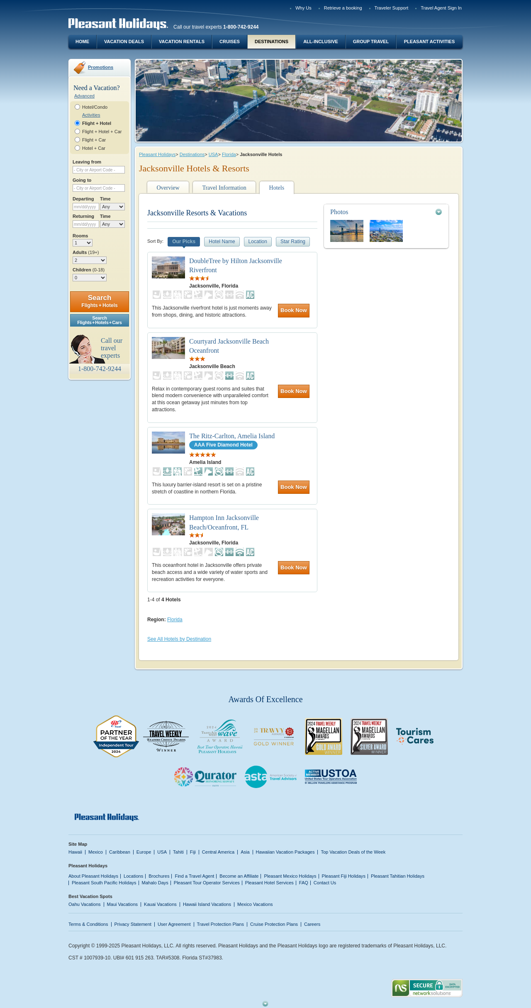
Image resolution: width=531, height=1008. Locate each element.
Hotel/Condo (94, 107)
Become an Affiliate (238, 876)
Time (105, 198)
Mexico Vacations (255, 904)
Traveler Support (392, 7)
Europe (143, 851)
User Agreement (174, 924)
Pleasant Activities (429, 41)
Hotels (277, 188)
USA (213, 154)
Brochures (159, 876)
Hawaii (75, 851)
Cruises (229, 41)
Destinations (271, 41)
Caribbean (119, 851)
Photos (339, 211)
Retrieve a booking (343, 7)
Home (82, 41)
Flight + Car (94, 139)
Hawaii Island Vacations (207, 904)
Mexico (95, 851)
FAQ (303, 882)
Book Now (293, 310)
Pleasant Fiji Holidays (343, 876)
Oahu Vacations (84, 904)
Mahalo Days (155, 882)
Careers (312, 924)
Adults (86, 252)
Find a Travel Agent (194, 876)
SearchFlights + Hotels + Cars (99, 320)
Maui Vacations (122, 904)
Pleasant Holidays (157, 154)
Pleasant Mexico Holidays (290, 876)
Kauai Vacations (160, 904)
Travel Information (224, 188)
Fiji (193, 851)
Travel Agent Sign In (441, 7)
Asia (245, 851)
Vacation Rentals (182, 41)
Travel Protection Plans (220, 924)
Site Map (77, 844)
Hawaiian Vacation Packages (285, 851)
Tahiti (178, 851)
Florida (229, 154)
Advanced (84, 95)
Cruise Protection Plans (274, 924)
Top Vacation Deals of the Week (353, 851)
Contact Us (325, 882)
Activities (91, 114)
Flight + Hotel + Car (102, 131)
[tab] (386, 212)
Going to (82, 180)
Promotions (100, 67)
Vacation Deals (124, 41)
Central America (218, 851)
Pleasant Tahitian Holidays (397, 876)
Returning (83, 216)
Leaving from (87, 161)
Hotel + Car (93, 148)
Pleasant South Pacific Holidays (104, 882)
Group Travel (371, 41)
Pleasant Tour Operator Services (207, 882)
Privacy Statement (132, 924)
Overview (167, 188)
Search (99, 301)
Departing (83, 198)
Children (89, 269)
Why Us (303, 7)
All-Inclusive (320, 41)
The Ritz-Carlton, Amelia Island (232, 435)
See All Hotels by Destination (179, 639)
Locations (133, 876)
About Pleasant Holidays (93, 876)
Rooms (80, 235)
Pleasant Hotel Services (269, 882)
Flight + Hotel (96, 123)
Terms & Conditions (88, 924)
